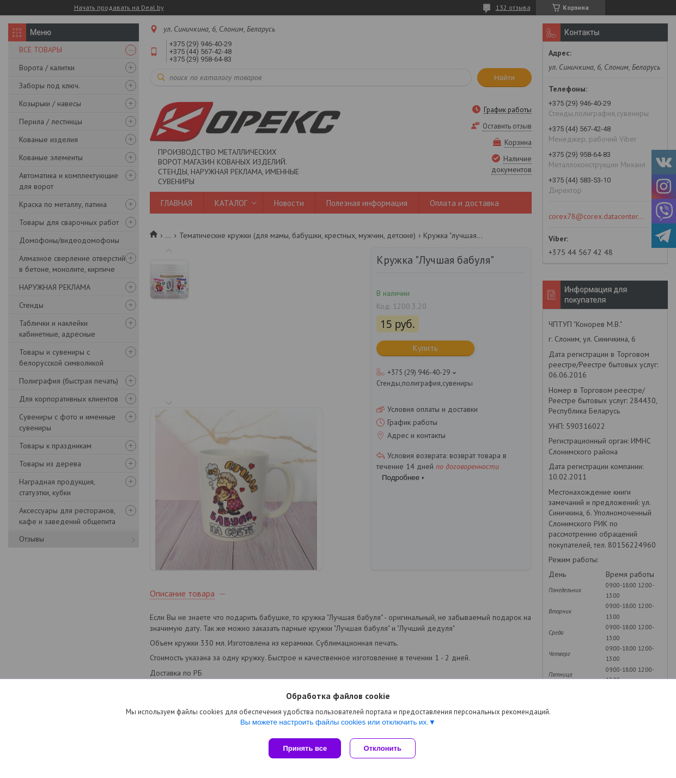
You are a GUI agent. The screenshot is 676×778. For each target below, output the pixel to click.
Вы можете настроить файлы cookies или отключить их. (334, 724)
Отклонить (385, 748)
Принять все (305, 748)
